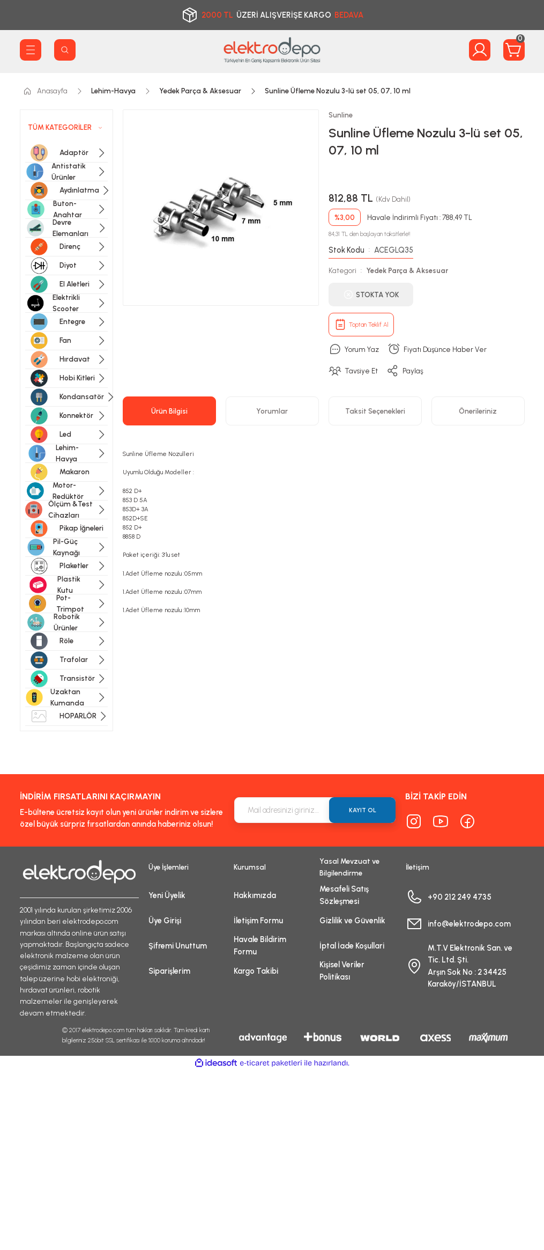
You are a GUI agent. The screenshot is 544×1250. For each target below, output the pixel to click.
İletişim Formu (258, 920)
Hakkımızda (255, 895)
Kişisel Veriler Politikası (341, 970)
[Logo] (272, 49)
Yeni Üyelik (166, 895)
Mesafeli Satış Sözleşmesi (344, 895)
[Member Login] (479, 50)
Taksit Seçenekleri (375, 411)
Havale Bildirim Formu (260, 945)
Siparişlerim (169, 971)
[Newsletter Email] (315, 810)
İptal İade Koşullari (351, 946)
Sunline (341, 115)
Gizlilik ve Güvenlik (352, 920)
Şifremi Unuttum (177, 946)
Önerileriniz (478, 411)
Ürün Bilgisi (169, 411)
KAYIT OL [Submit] (362, 810)
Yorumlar (272, 411)
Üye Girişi (164, 920)
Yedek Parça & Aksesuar (407, 270)
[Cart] (514, 50)
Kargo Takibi (256, 971)
